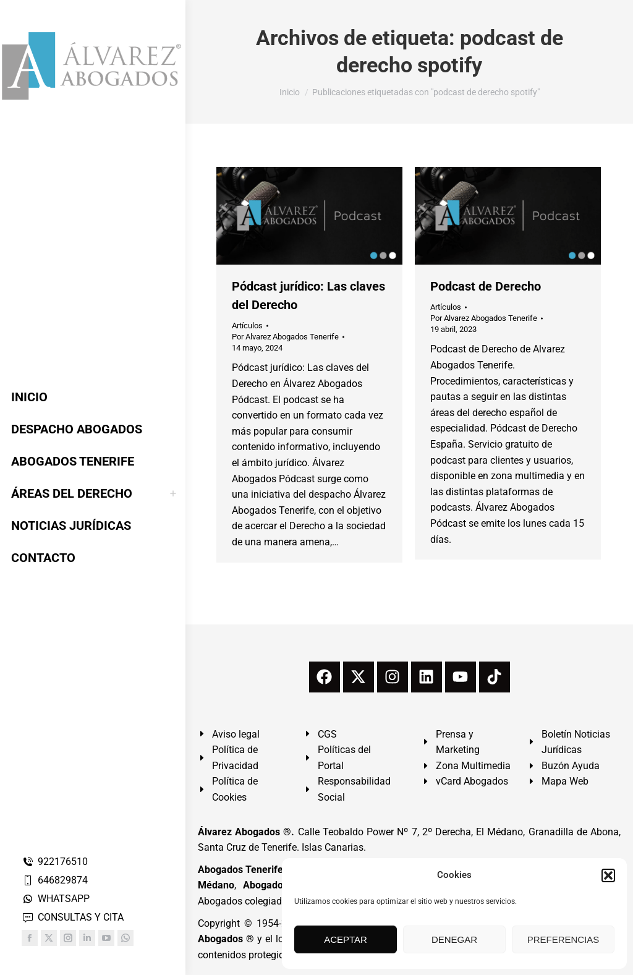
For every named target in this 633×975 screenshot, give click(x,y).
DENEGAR (454, 939)
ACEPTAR (345, 939)
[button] (608, 875)
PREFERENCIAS (563, 939)
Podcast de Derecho (485, 286)
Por (285, 336)
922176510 (55, 861)
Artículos (247, 325)
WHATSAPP (56, 899)
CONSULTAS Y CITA (73, 917)
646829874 (55, 880)
